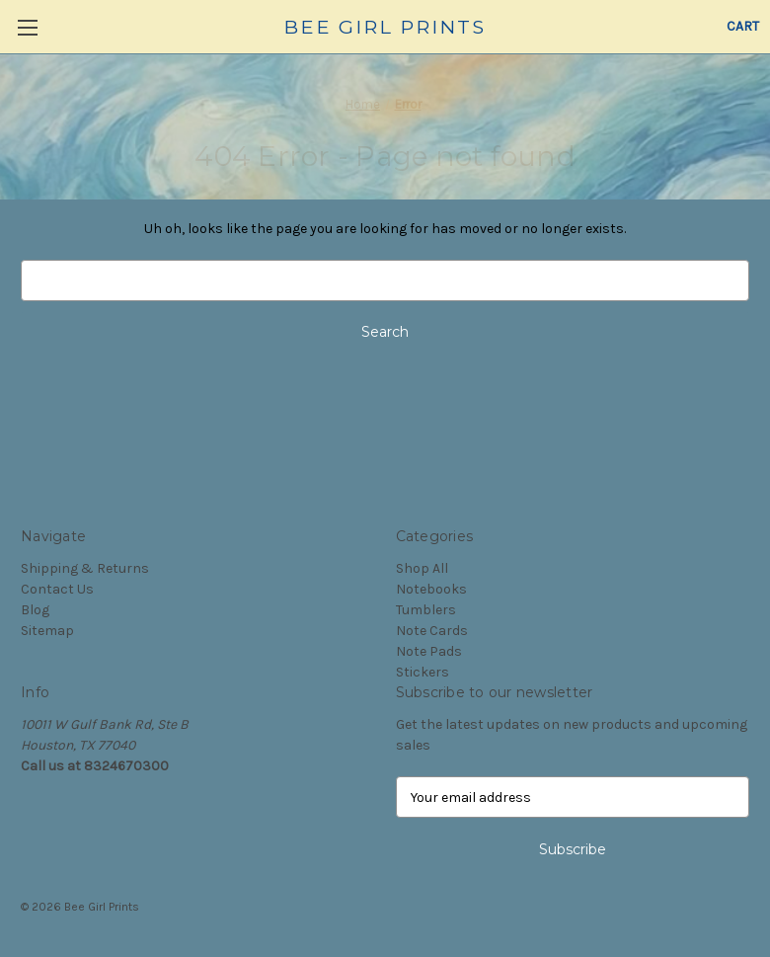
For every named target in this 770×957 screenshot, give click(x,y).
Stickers (422, 672)
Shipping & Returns (85, 568)
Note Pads (429, 651)
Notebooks (431, 589)
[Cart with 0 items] (743, 26)
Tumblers (426, 609)
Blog (35, 609)
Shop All (422, 568)
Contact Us (57, 589)
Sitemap (47, 630)
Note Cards (432, 630)
